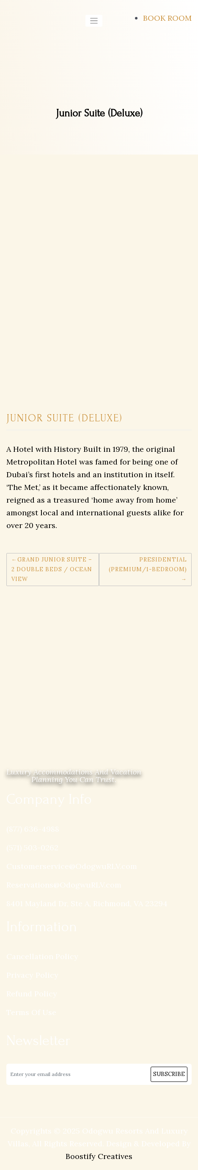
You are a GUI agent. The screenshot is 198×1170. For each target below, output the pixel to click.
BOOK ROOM (167, 18)
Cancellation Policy (42, 956)
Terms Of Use (31, 1012)
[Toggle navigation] (94, 21)
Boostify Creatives (99, 1156)
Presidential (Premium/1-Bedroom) (148, 564)
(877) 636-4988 (32, 829)
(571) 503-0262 (32, 847)
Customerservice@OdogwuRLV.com (71, 866)
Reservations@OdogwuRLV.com (63, 885)
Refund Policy (31, 994)
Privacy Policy (32, 975)
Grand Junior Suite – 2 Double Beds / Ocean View (51, 569)
